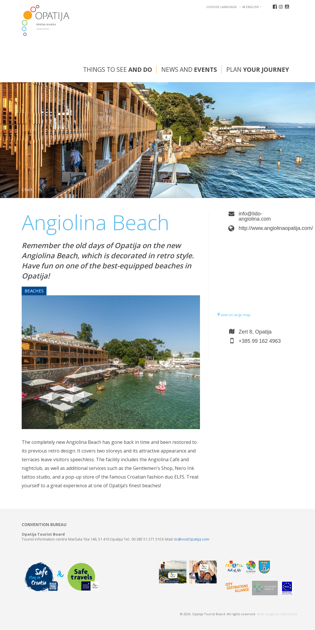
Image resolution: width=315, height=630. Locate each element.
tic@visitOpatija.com (191, 539)
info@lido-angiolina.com (255, 216)
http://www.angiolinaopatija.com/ (266, 228)
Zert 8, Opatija (255, 331)
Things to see (117, 69)
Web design (266, 614)
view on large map (234, 314)
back (27, 189)
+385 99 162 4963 (260, 341)
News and (189, 69)
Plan (257, 69)
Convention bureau (44, 524)
